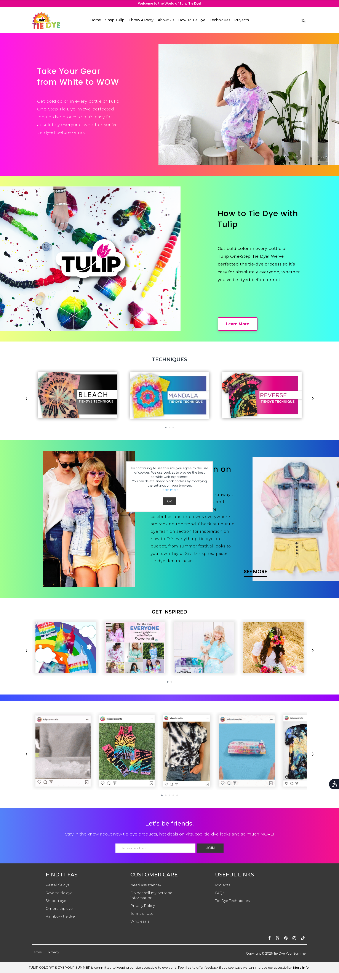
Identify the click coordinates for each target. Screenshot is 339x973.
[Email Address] (155, 848)
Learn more (169, 490)
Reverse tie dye (59, 893)
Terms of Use (141, 913)
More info (301, 968)
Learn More (237, 324)
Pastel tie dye (58, 885)
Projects (241, 20)
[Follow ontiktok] (303, 938)
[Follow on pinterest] (286, 938)
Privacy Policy (142, 906)
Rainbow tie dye (60, 916)
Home (95, 20)
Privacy (53, 952)
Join (210, 848)
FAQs (219, 893)
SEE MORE (255, 571)
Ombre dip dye (59, 909)
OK (169, 501)
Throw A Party (141, 20)
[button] (165, 427)
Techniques (220, 20)
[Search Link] (303, 20)
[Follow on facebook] (269, 938)
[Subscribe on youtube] (277, 938)
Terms (37, 952)
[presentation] (26, 399)
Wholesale (140, 921)
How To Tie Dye (191, 20)
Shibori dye (56, 901)
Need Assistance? (146, 885)
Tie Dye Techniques (232, 901)
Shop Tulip (114, 20)
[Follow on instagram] (294, 938)
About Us (166, 20)
